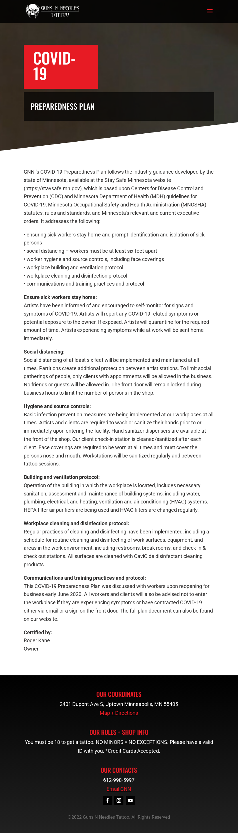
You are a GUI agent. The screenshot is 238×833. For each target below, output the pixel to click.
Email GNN (119, 789)
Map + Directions (119, 713)
